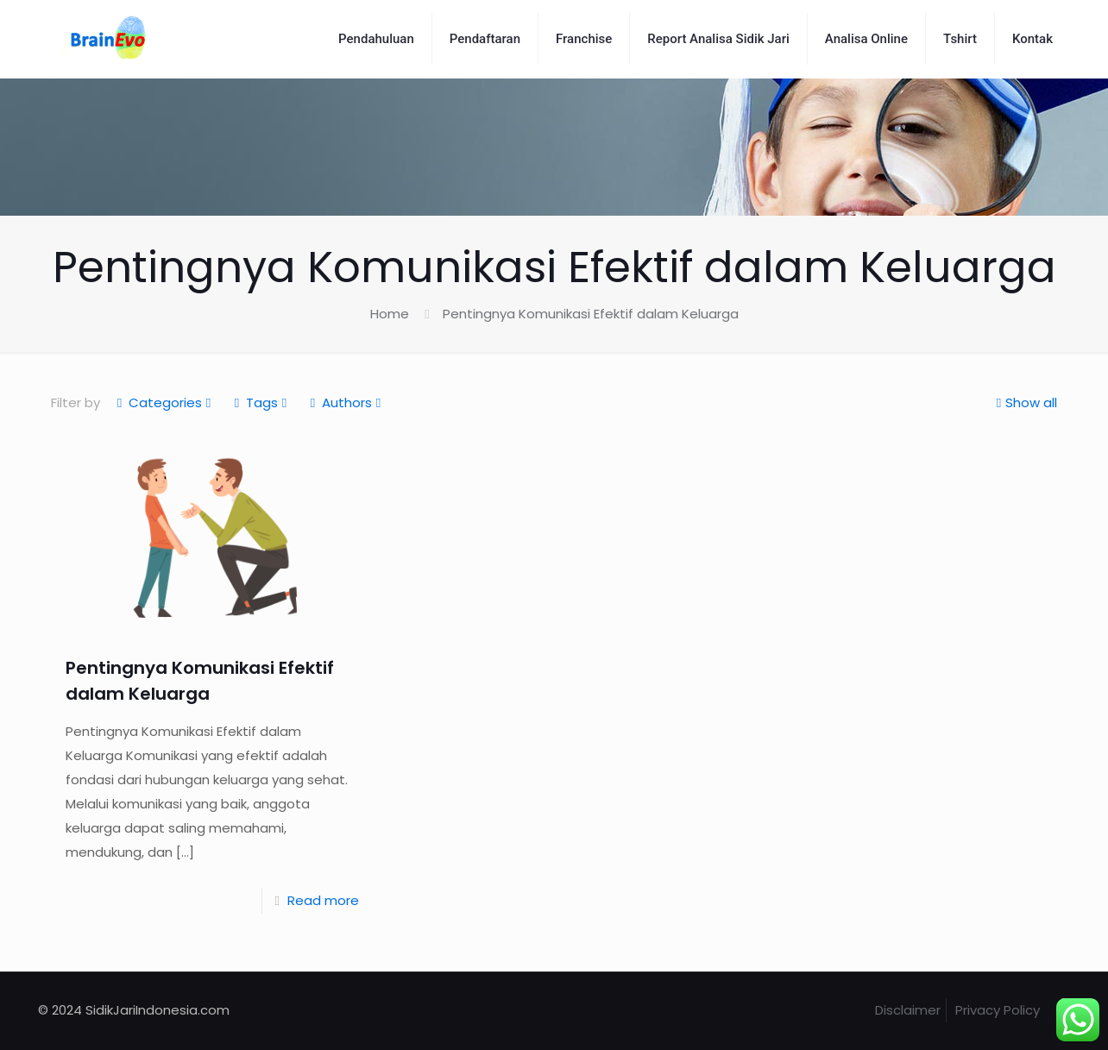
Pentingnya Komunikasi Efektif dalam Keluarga (591, 314)
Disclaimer (908, 1010)
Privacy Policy (997, 1010)
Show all (1024, 402)
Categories (164, 402)
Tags (260, 402)
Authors (345, 402)
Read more (323, 900)
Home (389, 314)
